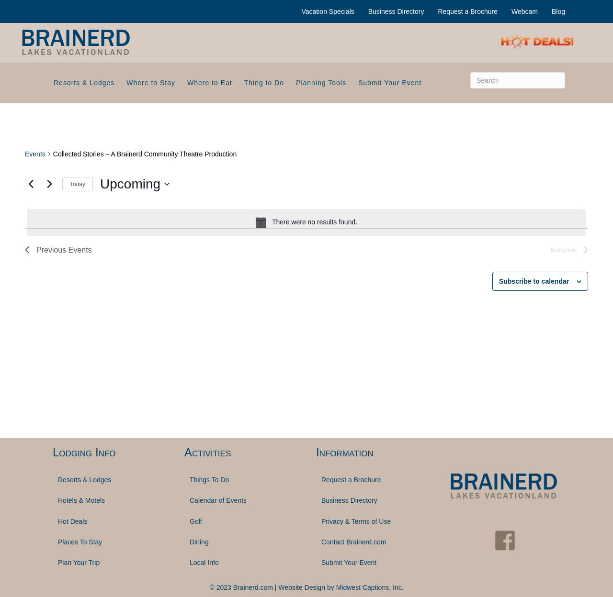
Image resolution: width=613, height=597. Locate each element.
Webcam (524, 11)
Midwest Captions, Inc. (370, 587)
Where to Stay (150, 83)
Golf (196, 521)
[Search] (517, 80)
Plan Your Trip (79, 562)
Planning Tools (321, 83)
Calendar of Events (218, 500)
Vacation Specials (328, 11)
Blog (558, 11)
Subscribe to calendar (534, 281)
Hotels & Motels (81, 500)
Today (77, 184)
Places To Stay (80, 542)
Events (35, 154)
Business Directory (396, 11)
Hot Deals (72, 521)
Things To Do (209, 480)
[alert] (306, 222)
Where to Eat (209, 83)
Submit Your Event (389, 83)
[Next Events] (49, 184)
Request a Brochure (468, 11)
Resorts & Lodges (84, 83)
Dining (199, 542)
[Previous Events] (30, 184)
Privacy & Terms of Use (356, 521)
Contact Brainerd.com (353, 542)
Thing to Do (264, 83)
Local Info (204, 562)
